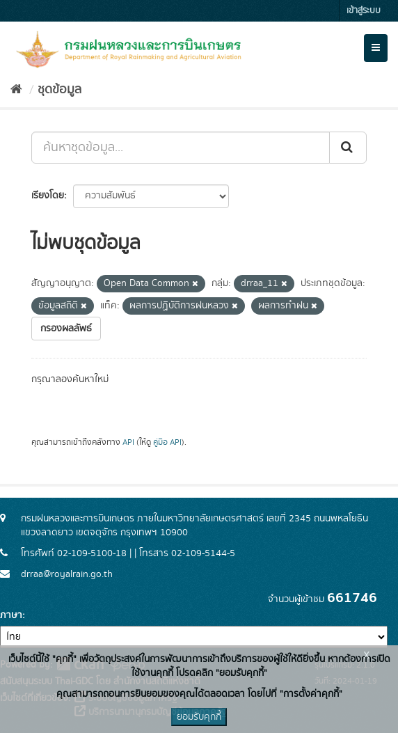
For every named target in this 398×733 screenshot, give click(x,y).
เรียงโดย (47, 196)
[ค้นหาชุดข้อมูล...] (180, 148)
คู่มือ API (167, 442)
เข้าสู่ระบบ (364, 10)
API (128, 442)
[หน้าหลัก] (16, 90)
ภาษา (11, 615)
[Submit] (348, 148)
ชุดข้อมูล (59, 90)
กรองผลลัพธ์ (66, 329)
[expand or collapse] (376, 48)
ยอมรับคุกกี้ (199, 717)
